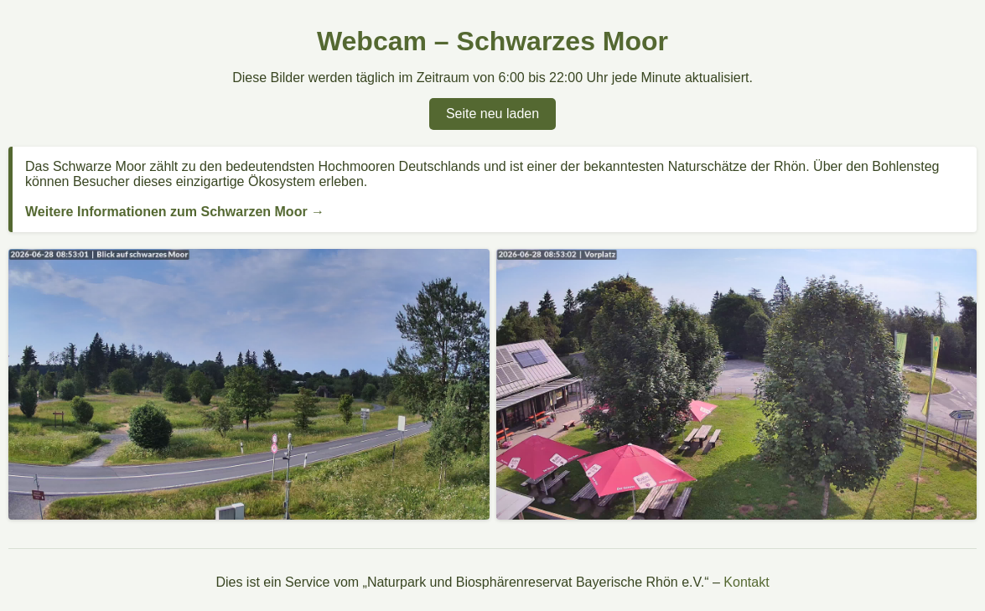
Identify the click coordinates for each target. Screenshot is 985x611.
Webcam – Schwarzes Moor (492, 41)
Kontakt (746, 582)
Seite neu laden (492, 113)
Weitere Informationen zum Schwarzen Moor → (174, 212)
